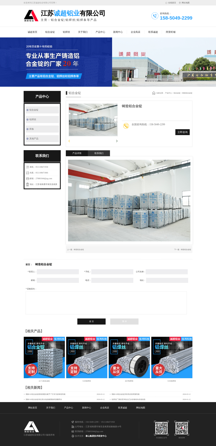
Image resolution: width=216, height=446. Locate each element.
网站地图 (186, 3)
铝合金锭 (50, 32)
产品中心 (100, 32)
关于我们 (83, 32)
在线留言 (172, 3)
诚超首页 (32, 32)
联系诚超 (153, 32)
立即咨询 (182, 132)
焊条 (31, 129)
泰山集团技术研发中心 (96, 436)
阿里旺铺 (171, 32)
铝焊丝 (66, 32)
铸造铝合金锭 (79, 250)
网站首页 (32, 407)
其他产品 (33, 138)
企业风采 (135, 32)
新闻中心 (118, 32)
